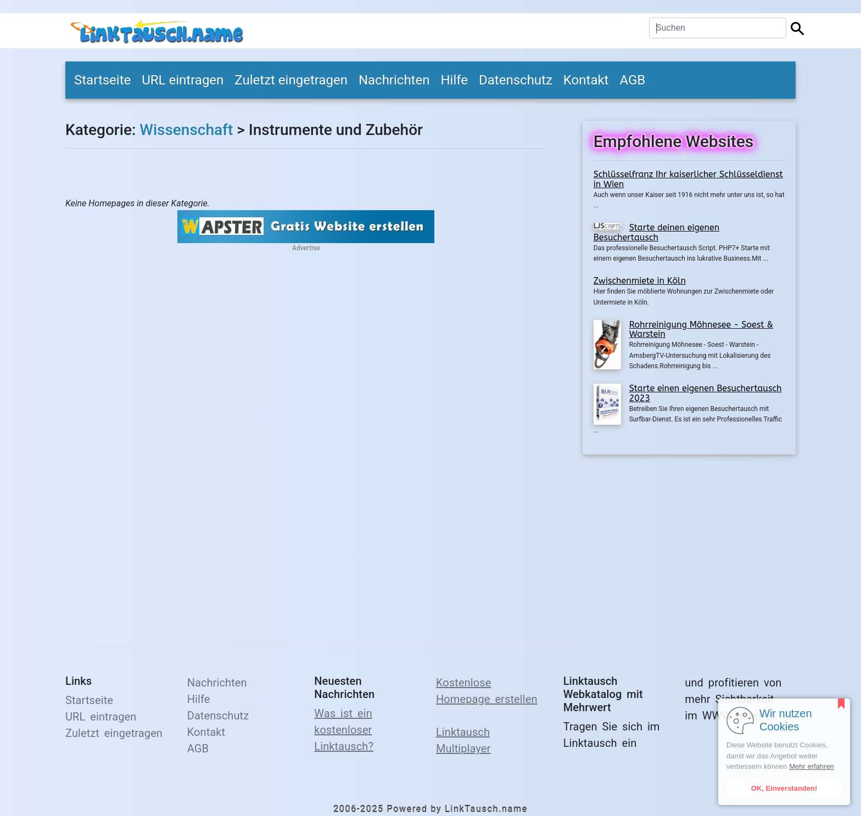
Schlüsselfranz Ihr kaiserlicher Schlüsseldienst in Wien (688, 179)
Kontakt (586, 80)
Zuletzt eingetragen (291, 80)
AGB (632, 80)
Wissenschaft (186, 130)
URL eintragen (182, 80)
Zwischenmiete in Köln (640, 280)
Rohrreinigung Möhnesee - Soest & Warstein (701, 329)
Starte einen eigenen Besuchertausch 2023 (705, 393)
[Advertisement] (689, 544)
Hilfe (454, 80)
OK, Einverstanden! (784, 788)
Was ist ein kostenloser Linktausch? (343, 730)
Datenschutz (515, 80)
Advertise (306, 248)
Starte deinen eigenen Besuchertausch (656, 232)
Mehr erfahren (811, 766)
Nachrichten (394, 80)
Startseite (102, 80)
